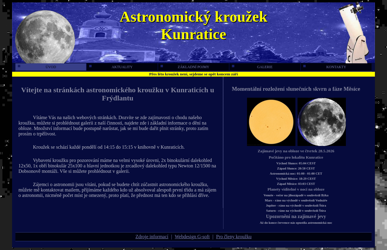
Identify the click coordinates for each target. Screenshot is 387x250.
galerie (252, 67)
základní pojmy (185, 67)
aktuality (111, 67)
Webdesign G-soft (192, 236)
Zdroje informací (151, 236)
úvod (37, 67)
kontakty (324, 67)
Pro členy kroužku (234, 236)
